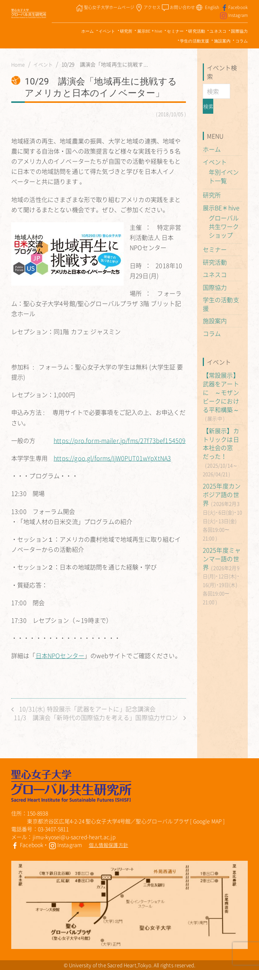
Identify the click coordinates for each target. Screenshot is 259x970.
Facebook (27, 844)
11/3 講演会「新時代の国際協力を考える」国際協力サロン (100, 717)
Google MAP (207, 821)
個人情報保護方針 (108, 844)
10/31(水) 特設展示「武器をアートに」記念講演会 (83, 709)
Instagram (65, 844)
